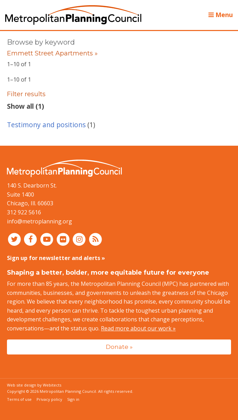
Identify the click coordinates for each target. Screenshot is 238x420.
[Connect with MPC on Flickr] (64, 239)
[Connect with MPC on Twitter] (15, 239)
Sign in (73, 399)
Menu (220, 14)
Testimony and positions (46, 124)
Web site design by (34, 385)
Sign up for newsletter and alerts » (56, 258)
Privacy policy (49, 399)
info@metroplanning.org (39, 221)
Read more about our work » (138, 328)
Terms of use (19, 399)
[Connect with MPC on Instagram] (80, 239)
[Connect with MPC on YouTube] (47, 239)
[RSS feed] (95, 239)
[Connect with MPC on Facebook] (31, 239)
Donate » (119, 346)
